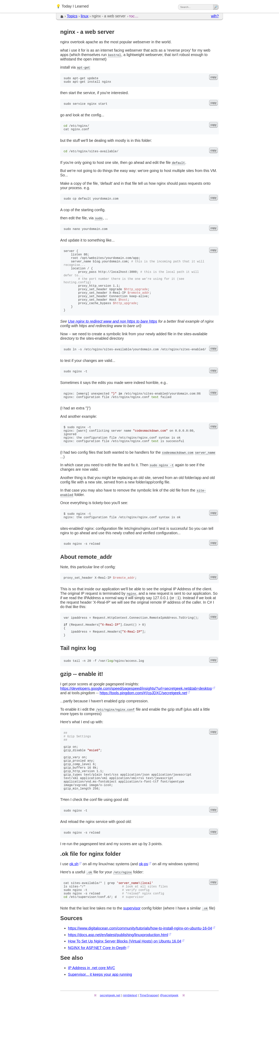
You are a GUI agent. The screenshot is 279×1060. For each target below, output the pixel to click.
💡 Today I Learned (72, 6)
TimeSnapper (149, 1049)
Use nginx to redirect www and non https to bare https (112, 341)
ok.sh (73, 914)
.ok (89, 922)
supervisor (131, 962)
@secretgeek (169, 1049)
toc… (134, 16)
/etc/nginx (123, 922)
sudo (98, 223)
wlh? (215, 16)
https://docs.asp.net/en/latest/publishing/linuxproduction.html (118, 989)
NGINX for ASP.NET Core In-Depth (97, 1002)
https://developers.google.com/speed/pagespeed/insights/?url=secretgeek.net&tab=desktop (136, 724)
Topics (72, 16)
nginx (131, 624)
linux (85, 16)
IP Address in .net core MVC (91, 1022)
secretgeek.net (110, 1049)
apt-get (83, 67)
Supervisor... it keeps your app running (100, 1028)
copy (213, 77)
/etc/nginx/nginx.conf (115, 745)
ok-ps (143, 914)
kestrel (114, 55)
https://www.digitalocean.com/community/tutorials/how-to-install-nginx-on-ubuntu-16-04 (140, 982)
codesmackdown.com (177, 479)
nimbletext (130, 1049)
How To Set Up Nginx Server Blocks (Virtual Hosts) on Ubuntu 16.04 (124, 995)
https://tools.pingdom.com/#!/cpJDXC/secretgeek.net (143, 728)
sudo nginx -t (162, 492)
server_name (205, 479)
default (178, 167)
